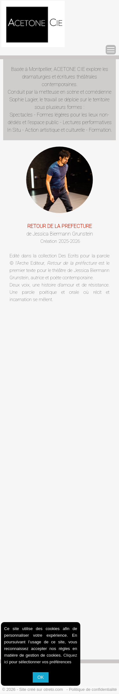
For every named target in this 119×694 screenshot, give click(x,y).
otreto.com (54, 689)
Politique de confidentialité (93, 689)
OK (40, 677)
